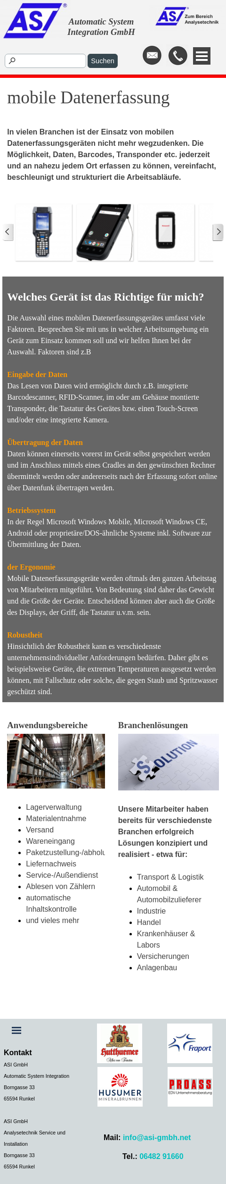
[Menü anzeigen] (201, 56)
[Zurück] (8, 232)
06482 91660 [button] (161, 1156)
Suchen (102, 61)
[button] (152, 56)
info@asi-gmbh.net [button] (157, 1138)
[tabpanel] (182, 56)
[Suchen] (45, 61)
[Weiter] (218, 232)
